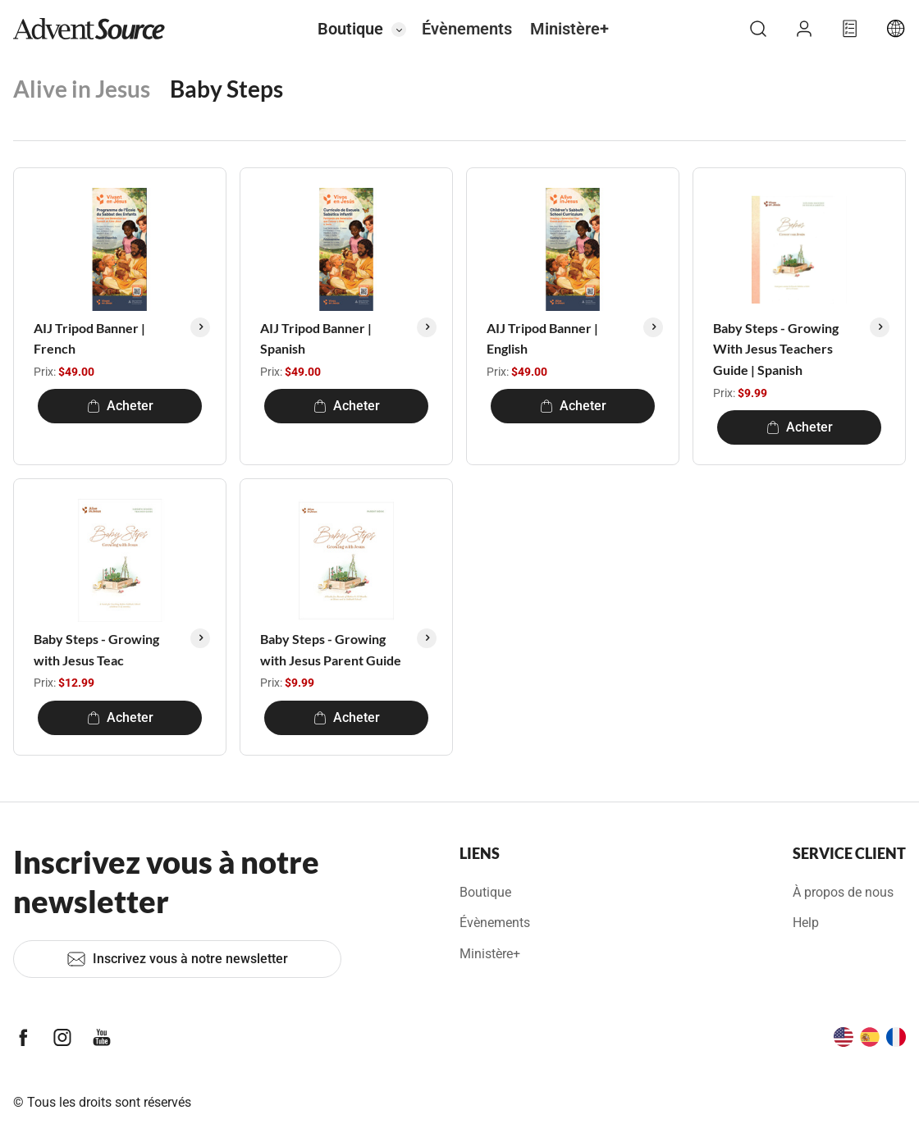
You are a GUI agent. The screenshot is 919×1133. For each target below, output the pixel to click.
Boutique (350, 29)
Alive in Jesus (81, 89)
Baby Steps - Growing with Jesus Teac (96, 649)
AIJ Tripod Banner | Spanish (316, 338)
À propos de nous (843, 892)
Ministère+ (569, 29)
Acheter (120, 405)
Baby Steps (226, 89)
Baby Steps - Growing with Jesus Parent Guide (330, 649)
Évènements (467, 29)
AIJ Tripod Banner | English (542, 338)
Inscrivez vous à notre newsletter (177, 959)
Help (806, 922)
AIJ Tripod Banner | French (89, 338)
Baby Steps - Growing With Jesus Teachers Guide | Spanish (776, 348)
